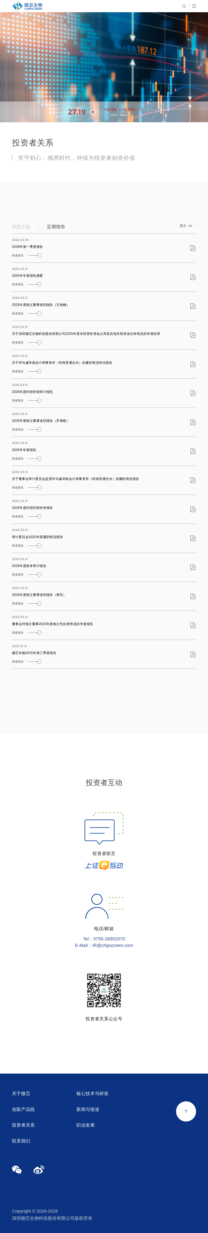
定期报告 (56, 229)
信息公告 (21, 229)
